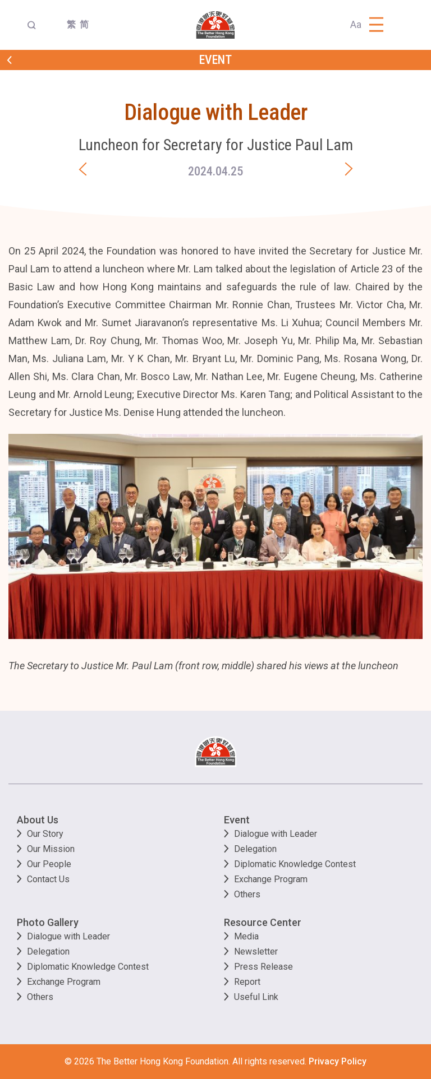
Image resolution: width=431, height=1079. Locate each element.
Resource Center (262, 922)
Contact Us (48, 879)
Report (247, 981)
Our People (49, 864)
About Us (37, 820)
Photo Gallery (48, 922)
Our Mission (51, 849)
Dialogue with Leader (275, 833)
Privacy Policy (337, 1061)
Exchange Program (271, 879)
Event (237, 820)
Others (247, 894)
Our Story (45, 833)
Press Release (263, 966)
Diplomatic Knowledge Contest (295, 864)
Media (246, 936)
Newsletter (256, 951)
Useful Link (256, 997)
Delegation (255, 849)
